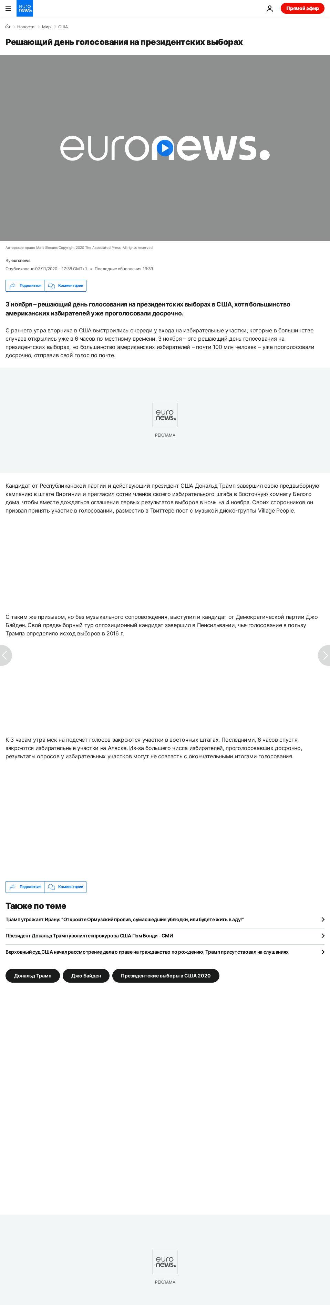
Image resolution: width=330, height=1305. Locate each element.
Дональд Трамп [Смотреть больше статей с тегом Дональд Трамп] (32, 975)
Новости (25, 27)
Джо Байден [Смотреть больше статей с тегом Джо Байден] (86, 975)
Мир (46, 27)
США (63, 27)
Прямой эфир (302, 8)
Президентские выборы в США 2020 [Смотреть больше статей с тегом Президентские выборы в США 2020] (166, 975)
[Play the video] (165, 148)
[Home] (8, 26)
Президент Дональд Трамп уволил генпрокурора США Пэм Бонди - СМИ (89, 935)
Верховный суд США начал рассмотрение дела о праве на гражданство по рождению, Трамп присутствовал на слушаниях (147, 952)
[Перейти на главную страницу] (25, 8)
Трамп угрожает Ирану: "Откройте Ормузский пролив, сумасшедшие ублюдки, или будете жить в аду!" (125, 919)
